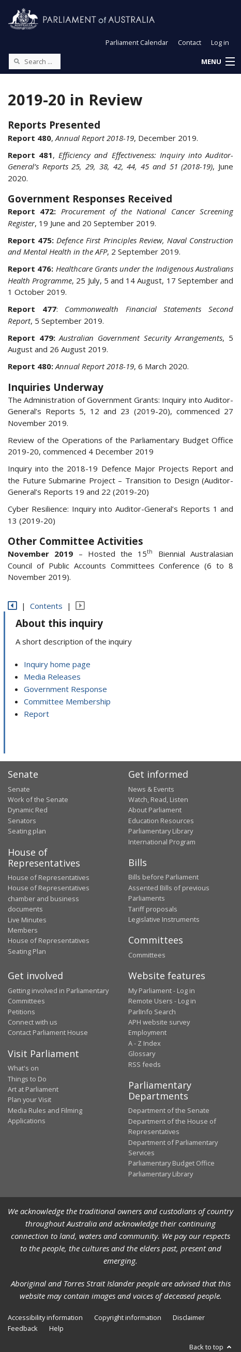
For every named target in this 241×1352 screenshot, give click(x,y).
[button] (217, 62)
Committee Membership (67, 701)
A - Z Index (144, 1043)
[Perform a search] (16, 61)
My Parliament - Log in (161, 990)
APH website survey (159, 1022)
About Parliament (155, 809)
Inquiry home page (57, 664)
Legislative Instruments (164, 919)
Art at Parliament (33, 1089)
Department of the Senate (168, 1110)
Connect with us (32, 1022)
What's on (23, 1068)
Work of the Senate (38, 799)
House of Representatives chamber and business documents (48, 898)
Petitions (21, 1011)
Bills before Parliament (163, 877)
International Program (161, 841)
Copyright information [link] (127, 1317)
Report (36, 714)
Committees (146, 955)
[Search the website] (35, 61)
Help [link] (56, 1328)
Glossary (141, 1053)
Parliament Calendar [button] (137, 42)
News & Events (151, 789)
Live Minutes (27, 919)
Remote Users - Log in (162, 1000)
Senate (19, 789)
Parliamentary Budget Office (171, 1163)
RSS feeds (144, 1064)
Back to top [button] (211, 1346)
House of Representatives (48, 877)
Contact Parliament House (48, 1032)
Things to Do (27, 1078)
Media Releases (52, 676)
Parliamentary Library (160, 831)
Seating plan (27, 831)
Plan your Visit (29, 1099)
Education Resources (161, 820)
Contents (46, 606)
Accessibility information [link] (45, 1317)
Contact (189, 42)
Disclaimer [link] (189, 1317)
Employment (147, 1032)
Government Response (65, 689)
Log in (220, 42)
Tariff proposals (152, 909)
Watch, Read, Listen (158, 799)
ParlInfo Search (152, 1011)
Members (23, 930)
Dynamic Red (28, 809)
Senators (22, 820)
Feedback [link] (23, 1328)
